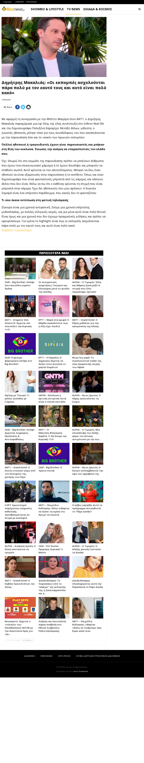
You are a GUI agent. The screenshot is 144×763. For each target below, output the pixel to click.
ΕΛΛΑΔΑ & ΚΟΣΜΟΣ (97, 9)
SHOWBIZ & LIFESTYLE (47, 9)
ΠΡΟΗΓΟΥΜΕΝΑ (13, 726)
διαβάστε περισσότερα (17, 273)
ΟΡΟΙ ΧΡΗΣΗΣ (64, 741)
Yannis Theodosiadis (80, 757)
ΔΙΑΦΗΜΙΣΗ (19, 2)
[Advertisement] (54, 133)
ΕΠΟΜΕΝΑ (27, 726)
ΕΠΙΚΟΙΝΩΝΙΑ (31, 2)
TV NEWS (73, 9)
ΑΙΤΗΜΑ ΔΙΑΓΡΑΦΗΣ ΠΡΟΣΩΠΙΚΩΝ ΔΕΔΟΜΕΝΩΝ (98, 741)
